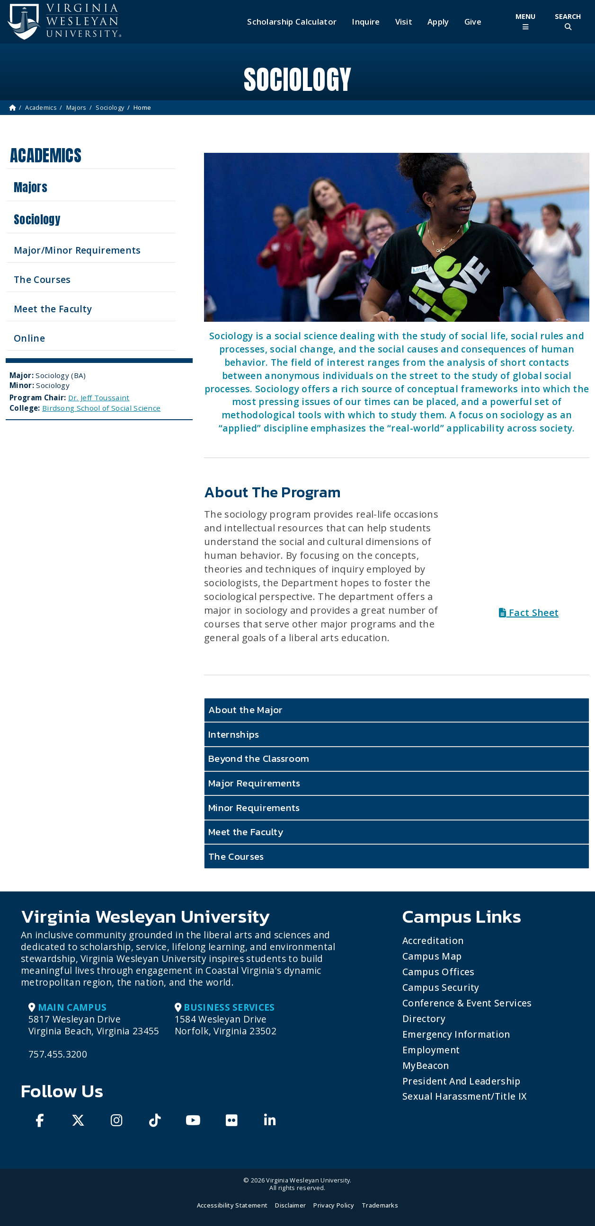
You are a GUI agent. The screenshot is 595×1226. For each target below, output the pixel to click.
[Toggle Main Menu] (525, 21)
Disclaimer (290, 1205)
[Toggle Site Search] (568, 21)
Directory (423, 1018)
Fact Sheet (529, 612)
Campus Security (441, 987)
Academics (41, 107)
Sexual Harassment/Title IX (464, 1096)
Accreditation (432, 940)
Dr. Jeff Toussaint (99, 397)
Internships (233, 734)
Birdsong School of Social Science (101, 408)
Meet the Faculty (53, 308)
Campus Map (432, 956)
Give (472, 22)
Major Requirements (254, 783)
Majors (76, 107)
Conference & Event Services (467, 1003)
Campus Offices (438, 971)
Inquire (366, 22)
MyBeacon (425, 1065)
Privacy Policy (333, 1205)
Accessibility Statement (232, 1205)
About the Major (245, 709)
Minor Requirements (254, 807)
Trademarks (380, 1205)
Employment (431, 1049)
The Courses (42, 279)
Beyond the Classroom (258, 758)
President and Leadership (461, 1081)
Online (29, 338)
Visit (404, 22)
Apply (438, 22)
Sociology (110, 107)
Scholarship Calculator (292, 22)
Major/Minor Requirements (77, 250)
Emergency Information (456, 1034)
